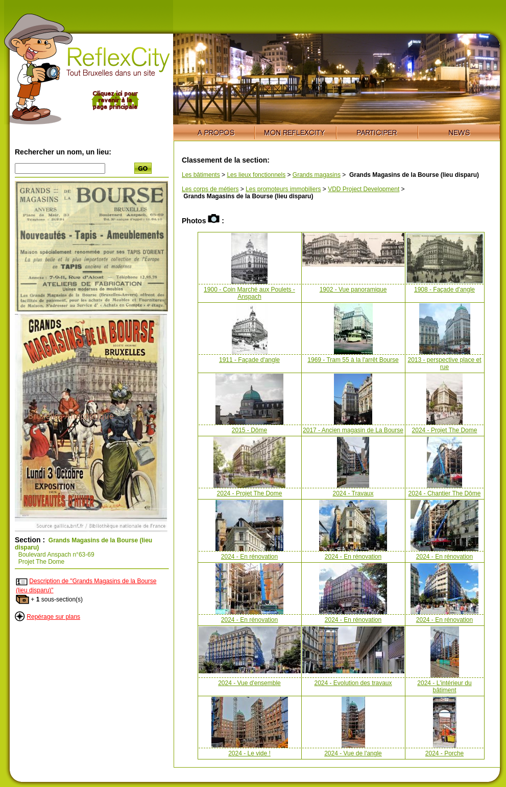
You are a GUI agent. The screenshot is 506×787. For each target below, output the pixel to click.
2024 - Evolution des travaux (353, 683)
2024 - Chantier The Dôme (444, 493)
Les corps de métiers (210, 189)
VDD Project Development (363, 189)
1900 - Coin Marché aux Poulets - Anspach (249, 293)
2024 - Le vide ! (249, 753)
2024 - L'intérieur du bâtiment (444, 686)
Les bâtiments (201, 174)
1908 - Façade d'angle (444, 289)
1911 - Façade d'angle (249, 359)
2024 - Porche (444, 753)
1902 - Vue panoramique (353, 289)
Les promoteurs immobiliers (283, 189)
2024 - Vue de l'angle (353, 753)
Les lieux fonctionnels (256, 174)
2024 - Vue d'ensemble (249, 683)
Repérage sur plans (53, 616)
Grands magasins (317, 174)
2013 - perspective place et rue (444, 363)
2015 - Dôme (249, 430)
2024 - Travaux (352, 493)
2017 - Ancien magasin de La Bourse (353, 430)
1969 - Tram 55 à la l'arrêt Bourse (352, 359)
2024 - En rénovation (249, 556)
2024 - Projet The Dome (444, 430)
